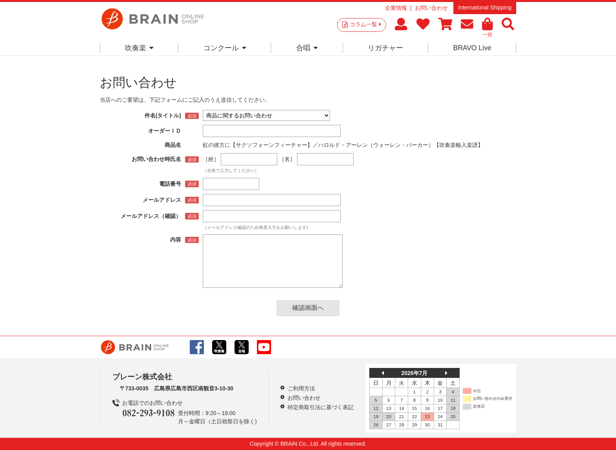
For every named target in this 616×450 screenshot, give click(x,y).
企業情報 (396, 8)
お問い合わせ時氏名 (156, 159)
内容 (175, 239)
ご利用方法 (301, 388)
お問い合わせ (431, 8)
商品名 (173, 145)
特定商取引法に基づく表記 (321, 407)
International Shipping (484, 7)
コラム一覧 (365, 24)
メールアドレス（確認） (151, 216)
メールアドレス (162, 200)
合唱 (307, 48)
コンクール (225, 48)
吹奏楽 (139, 48)
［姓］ (211, 159)
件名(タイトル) (163, 115)
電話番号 (170, 184)
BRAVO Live (472, 48)
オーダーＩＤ (164, 131)
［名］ (287, 159)
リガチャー (385, 48)
